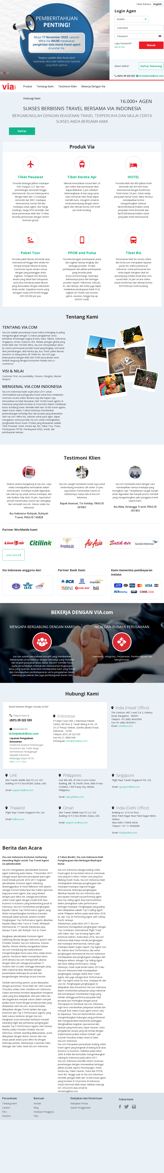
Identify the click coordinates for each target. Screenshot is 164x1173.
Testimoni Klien (67, 86)
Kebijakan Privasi (79, 1103)
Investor (6, 1115)
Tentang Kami (45, 86)
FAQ (36, 1115)
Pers (4, 1111)
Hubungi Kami (31, 98)
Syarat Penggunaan (80, 1107)
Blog (36, 1107)
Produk (27, 86)
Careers (6, 1107)
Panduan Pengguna (44, 1111)
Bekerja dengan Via (93, 86)
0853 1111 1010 (18, 761)
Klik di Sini (120, 47)
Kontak (37, 1103)
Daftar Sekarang (151, 66)
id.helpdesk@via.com (24, 733)
